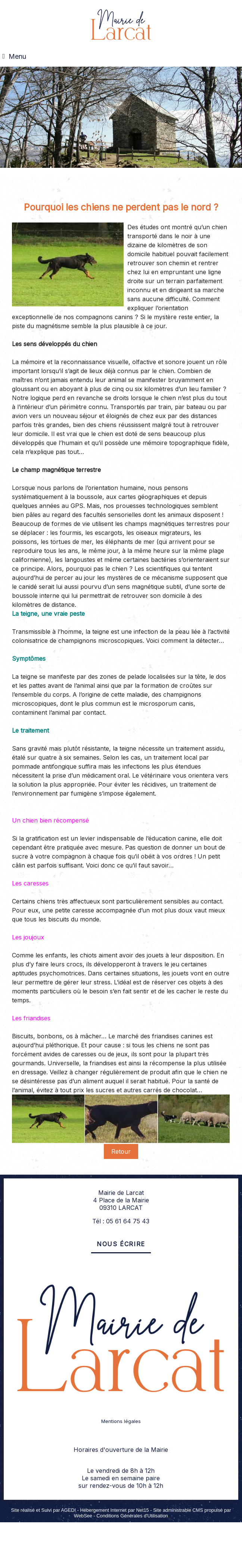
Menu (17, 56)
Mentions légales (121, 1421)
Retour (121, 1151)
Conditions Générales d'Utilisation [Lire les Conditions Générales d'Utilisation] (132, 1516)
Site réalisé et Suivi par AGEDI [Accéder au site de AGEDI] (43, 1510)
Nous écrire (121, 1244)
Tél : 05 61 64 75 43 (120, 1221)
